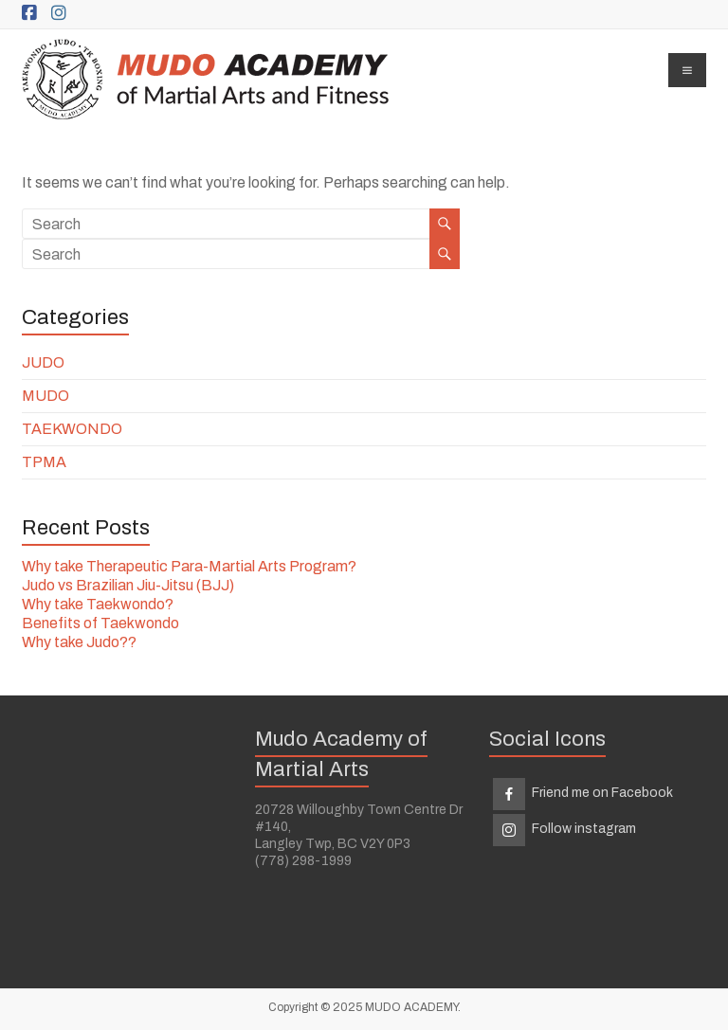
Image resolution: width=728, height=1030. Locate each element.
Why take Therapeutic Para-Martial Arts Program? (189, 566)
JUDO (43, 362)
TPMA (44, 462)
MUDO (45, 396)
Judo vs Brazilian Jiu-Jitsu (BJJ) (128, 585)
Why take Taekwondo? (97, 604)
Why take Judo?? (79, 642)
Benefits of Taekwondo (100, 623)
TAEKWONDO (72, 429)
